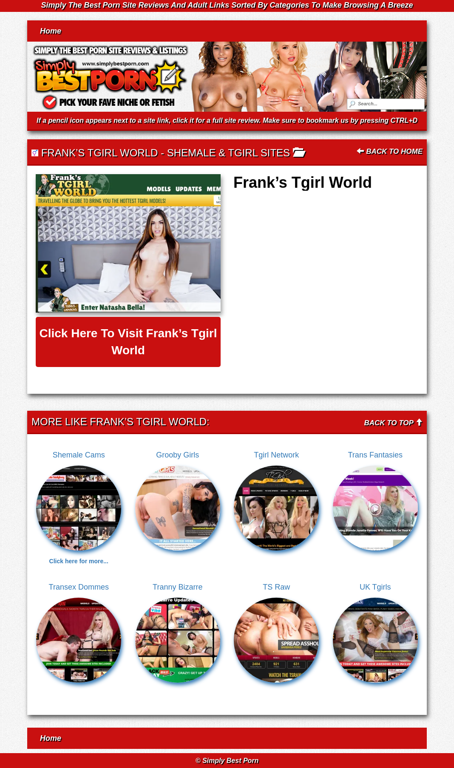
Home (50, 31)
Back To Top (393, 423)
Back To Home (390, 151)
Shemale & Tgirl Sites (228, 152)
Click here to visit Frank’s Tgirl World (128, 342)
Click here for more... (78, 561)
